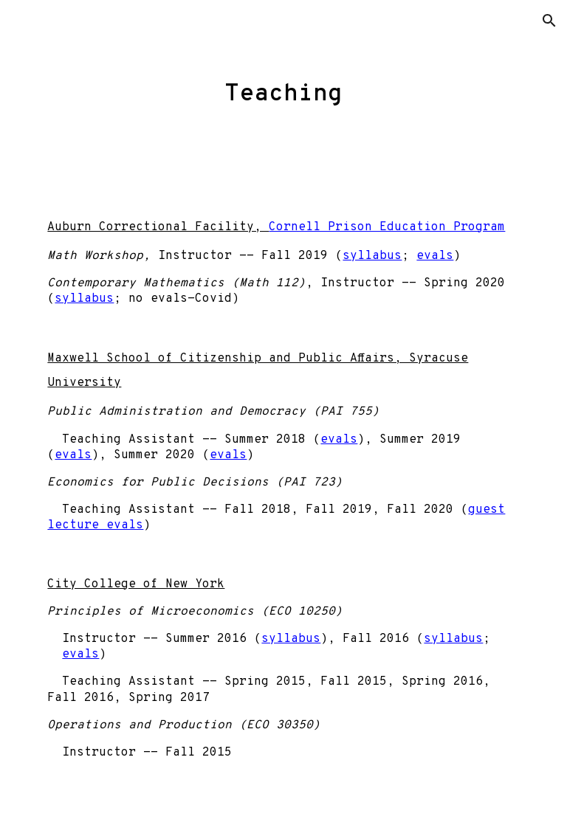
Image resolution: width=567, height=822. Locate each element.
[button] (549, 20)
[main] (283, 88)
